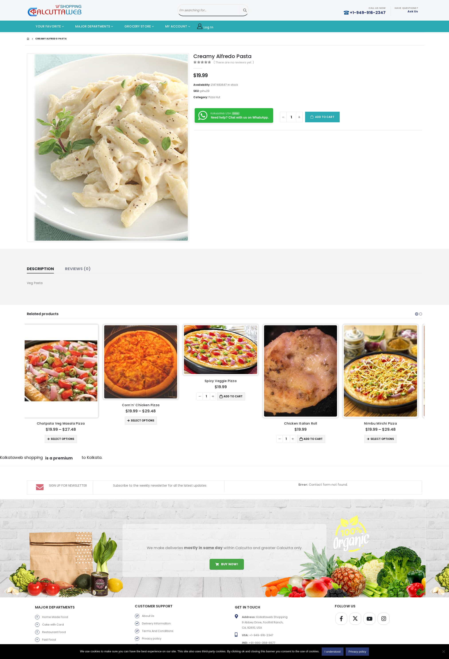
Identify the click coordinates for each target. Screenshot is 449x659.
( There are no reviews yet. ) (234, 62)
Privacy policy (151, 638)
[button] (417, 314)
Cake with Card (53, 624)
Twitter (355, 619)
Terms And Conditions (157, 631)
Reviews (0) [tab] (78, 268)
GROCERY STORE (134, 26)
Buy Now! (226, 564)
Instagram (384, 619)
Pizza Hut (214, 97)
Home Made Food (55, 617)
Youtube (369, 619)
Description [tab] (40, 268)
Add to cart (324, 117)
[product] (64, 371)
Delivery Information (156, 623)
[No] (443, 651)
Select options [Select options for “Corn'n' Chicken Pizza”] (146, 420)
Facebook (341, 619)
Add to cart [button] (237, 396)
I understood (333, 651)
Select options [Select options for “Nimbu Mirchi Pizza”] (386, 439)
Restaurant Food (54, 632)
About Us (148, 616)
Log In (205, 26)
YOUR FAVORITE (45, 26)
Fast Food (49, 639)
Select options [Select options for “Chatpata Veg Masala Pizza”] (66, 439)
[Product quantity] (291, 117)
